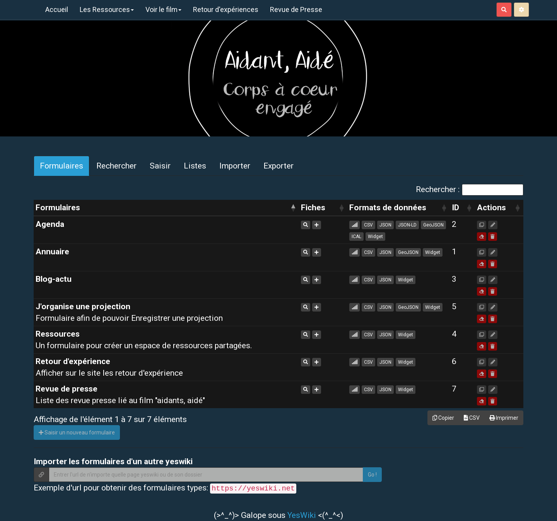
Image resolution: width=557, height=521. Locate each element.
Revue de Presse (296, 9)
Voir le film (163, 9)
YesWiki (301, 515)
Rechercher (116, 165)
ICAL (356, 236)
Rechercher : (469, 190)
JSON (385, 225)
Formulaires (61, 165)
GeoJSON (433, 225)
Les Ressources (107, 9)
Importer (234, 165)
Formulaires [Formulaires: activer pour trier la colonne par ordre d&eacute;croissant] (58, 207)
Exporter (278, 165)
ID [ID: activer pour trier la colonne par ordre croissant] (455, 207)
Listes (195, 165)
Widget (375, 236)
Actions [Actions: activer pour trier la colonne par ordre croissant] (491, 207)
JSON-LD (407, 225)
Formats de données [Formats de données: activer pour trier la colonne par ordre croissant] (387, 207)
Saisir (160, 165)
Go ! (372, 475)
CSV (368, 225)
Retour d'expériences (225, 9)
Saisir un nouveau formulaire (77, 432)
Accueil (56, 9)
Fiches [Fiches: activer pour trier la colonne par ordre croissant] (313, 207)
